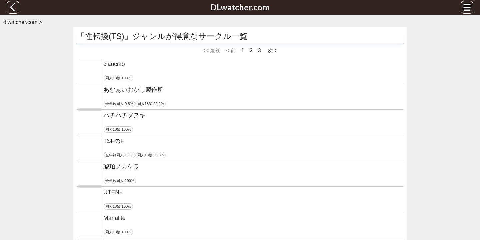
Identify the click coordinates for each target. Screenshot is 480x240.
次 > (272, 50)
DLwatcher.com (240, 7)
